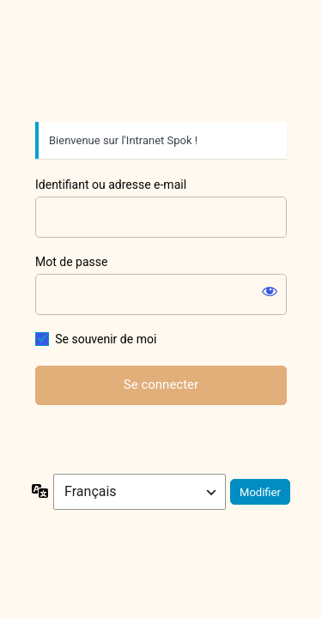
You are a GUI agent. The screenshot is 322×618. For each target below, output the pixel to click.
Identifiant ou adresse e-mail (110, 184)
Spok (161, 65)
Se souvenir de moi (105, 339)
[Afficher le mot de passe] (269, 291)
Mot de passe (71, 262)
